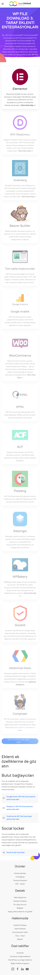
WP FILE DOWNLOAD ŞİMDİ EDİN (20, 743)
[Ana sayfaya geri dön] (20, 4)
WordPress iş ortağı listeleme (20, 960)
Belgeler (20, 908)
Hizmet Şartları (20, 873)
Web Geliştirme (20, 897)
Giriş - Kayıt (20, 936)
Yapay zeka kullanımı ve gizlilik (20, 912)
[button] (3, 4)
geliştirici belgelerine (26, 727)
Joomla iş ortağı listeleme (20, 956)
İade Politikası (20, 929)
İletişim (20, 939)
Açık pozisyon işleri (20, 932)
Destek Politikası (20, 901)
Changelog (20, 877)
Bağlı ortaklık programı (20, 963)
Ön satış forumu (20, 904)
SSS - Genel (20, 884)
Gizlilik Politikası (20, 925)
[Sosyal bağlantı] (12, 969)
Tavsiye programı (20, 880)
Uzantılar (20, 953)
